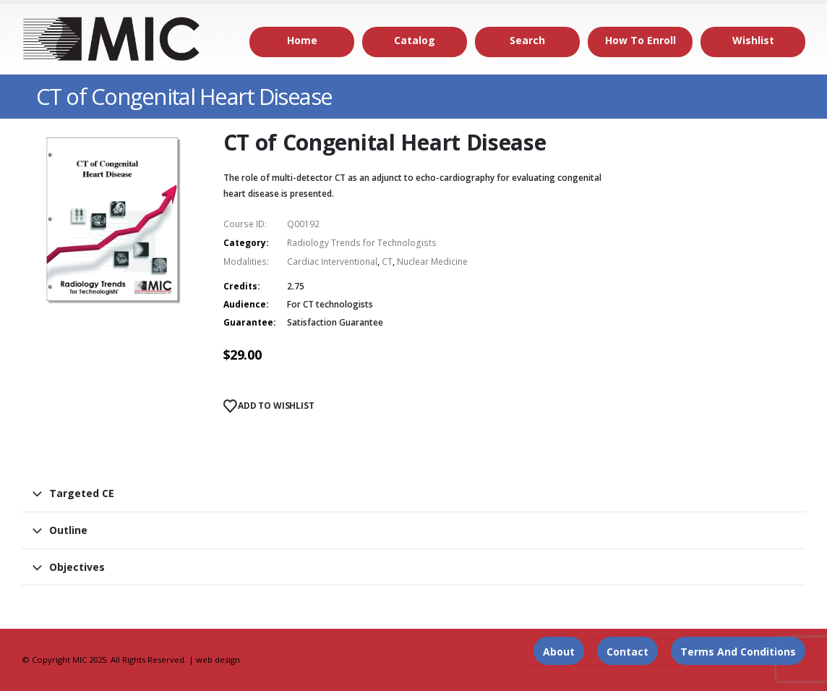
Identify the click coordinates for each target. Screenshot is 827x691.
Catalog (414, 40)
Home (302, 40)
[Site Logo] (112, 39)
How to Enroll (640, 40)
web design (218, 659)
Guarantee (248, 322)
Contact (627, 651)
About (559, 651)
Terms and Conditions (738, 651)
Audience (244, 304)
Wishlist (753, 40)
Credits (240, 286)
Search (527, 40)
